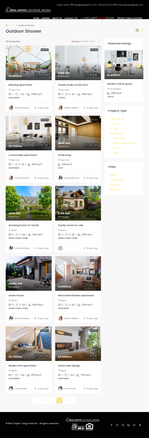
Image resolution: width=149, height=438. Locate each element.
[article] (123, 76)
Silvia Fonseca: (120, 5)
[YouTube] (134, 425)
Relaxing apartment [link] (20, 85)
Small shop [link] (64, 155)
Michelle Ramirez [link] (71, 178)
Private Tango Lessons (129, 18)
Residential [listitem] (115, 133)
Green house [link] (16, 295)
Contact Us (71, 18)
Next (138, 65)
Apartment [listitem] (118, 138)
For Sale (94, 50)
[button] (137, 30)
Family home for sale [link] (70, 225)
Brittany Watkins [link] (22, 108)
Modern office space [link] (119, 84)
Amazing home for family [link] (24, 225)
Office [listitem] (115, 123)
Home (36, 18)
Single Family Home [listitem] (123, 143)
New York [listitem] (114, 189)
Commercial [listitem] (116, 119)
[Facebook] (112, 425)
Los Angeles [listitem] (115, 179)
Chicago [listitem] (114, 184)
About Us (57, 18)
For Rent (44, 50)
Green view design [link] (69, 365)
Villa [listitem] (114, 152)
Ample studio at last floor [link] (73, 85)
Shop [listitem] (115, 128)
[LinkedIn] (129, 425)
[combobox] (90, 41)
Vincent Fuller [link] (21, 388)
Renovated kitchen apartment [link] (76, 295)
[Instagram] (123, 425)
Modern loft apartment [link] (22, 365)
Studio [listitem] (115, 147)
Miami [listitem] (112, 175)
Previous (109, 65)
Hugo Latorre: (77, 5)
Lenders (45, 18)
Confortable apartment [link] (23, 155)
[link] (29, 63)
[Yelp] (140, 425)
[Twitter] (117, 425)
